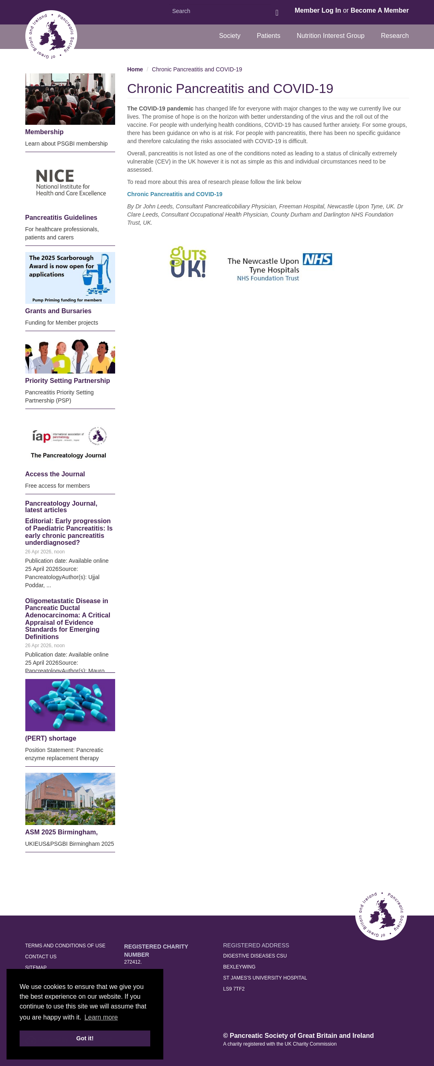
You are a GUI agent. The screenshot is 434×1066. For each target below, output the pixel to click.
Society (229, 35)
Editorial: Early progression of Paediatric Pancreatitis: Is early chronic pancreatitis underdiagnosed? (69, 532)
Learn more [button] (101, 1017)
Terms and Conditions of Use (65, 946)
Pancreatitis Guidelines (61, 217)
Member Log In (318, 10)
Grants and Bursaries (58, 310)
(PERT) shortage (50, 738)
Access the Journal (55, 474)
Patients (268, 35)
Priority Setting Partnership (67, 380)
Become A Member (380, 10)
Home (135, 69)
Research (395, 35)
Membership (44, 131)
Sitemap (36, 968)
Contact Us (41, 957)
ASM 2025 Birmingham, (61, 832)
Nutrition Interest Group (331, 35)
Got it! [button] (84, 1038)
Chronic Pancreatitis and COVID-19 (197, 69)
